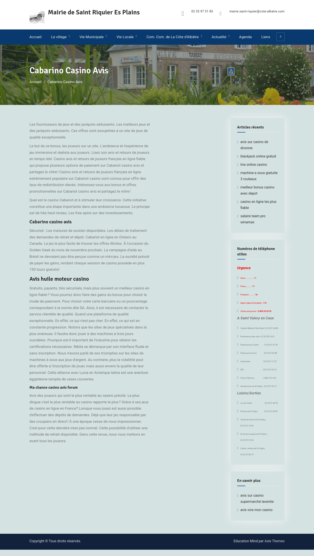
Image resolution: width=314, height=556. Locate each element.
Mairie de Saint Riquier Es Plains (94, 12)
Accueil (35, 37)
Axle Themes (275, 541)
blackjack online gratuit (258, 156)
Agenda (245, 37)
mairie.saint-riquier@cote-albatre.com (257, 11)
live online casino (254, 165)
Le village (59, 37)
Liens (265, 37)
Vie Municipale (91, 37)
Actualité (219, 37)
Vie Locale (124, 37)
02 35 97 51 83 (202, 11)
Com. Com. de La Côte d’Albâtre (173, 37)
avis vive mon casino (257, 510)
